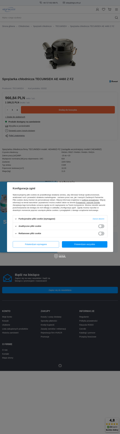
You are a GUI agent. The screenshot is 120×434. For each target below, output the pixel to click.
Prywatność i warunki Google (88, 202)
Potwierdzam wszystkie (84, 244)
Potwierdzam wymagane (36, 244)
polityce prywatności (90, 200)
